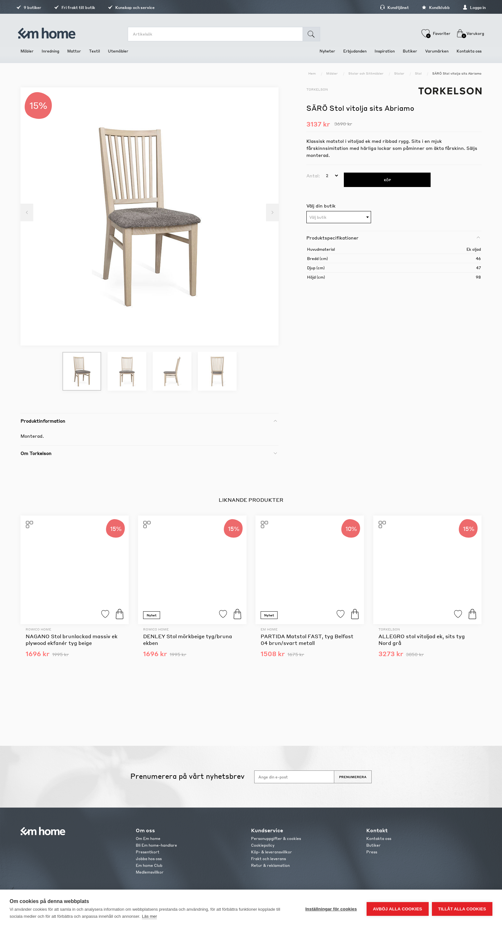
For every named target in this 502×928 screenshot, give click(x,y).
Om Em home (148, 838)
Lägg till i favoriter (105, 614)
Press (371, 852)
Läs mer (149, 916)
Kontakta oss (378, 838)
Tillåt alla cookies (462, 909)
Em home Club (149, 865)
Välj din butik (321, 205)
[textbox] (339, 217)
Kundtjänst (390, 7)
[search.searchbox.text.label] (216, 34)
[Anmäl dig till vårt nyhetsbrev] (294, 776)
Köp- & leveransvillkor (271, 852)
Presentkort (147, 852)
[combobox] (338, 217)
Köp (119, 614)
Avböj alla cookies (397, 909)
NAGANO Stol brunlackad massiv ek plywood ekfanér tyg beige (71, 639)
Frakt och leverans (268, 858)
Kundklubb (431, 7)
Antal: (313, 175)
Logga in (470, 7)
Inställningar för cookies (331, 909)
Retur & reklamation (270, 865)
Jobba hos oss (149, 858)
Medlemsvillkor (150, 872)
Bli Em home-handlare (156, 845)
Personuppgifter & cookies (276, 838)
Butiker (373, 845)
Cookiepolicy (262, 845)
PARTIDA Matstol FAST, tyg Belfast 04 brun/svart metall (307, 639)
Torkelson (317, 89)
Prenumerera (353, 777)
